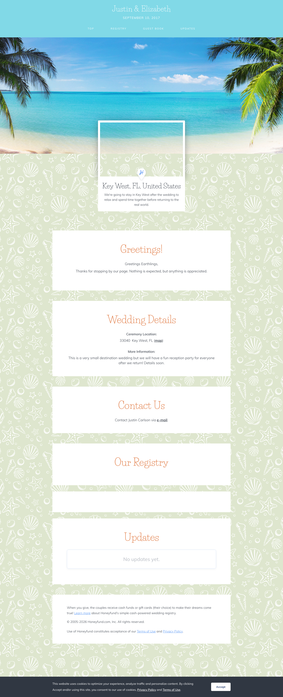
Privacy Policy (173, 631)
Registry (118, 28)
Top (91, 28)
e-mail (162, 420)
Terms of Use (146, 631)
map (158, 340)
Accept (220, 686)
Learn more (82, 613)
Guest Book (153, 28)
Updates (187, 28)
